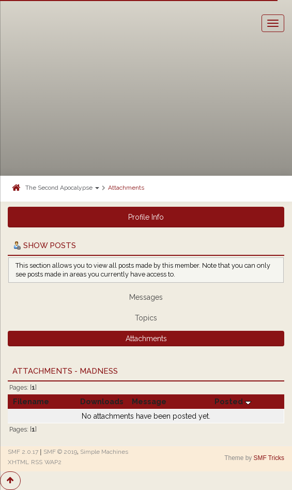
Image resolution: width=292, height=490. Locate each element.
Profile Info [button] (146, 217)
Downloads (102, 401)
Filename (31, 401)
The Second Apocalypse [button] (62, 187)
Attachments (126, 187)
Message (149, 401)
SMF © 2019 (60, 451)
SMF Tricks (269, 458)
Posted (232, 401)
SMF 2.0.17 (23, 451)
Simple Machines (104, 451)
